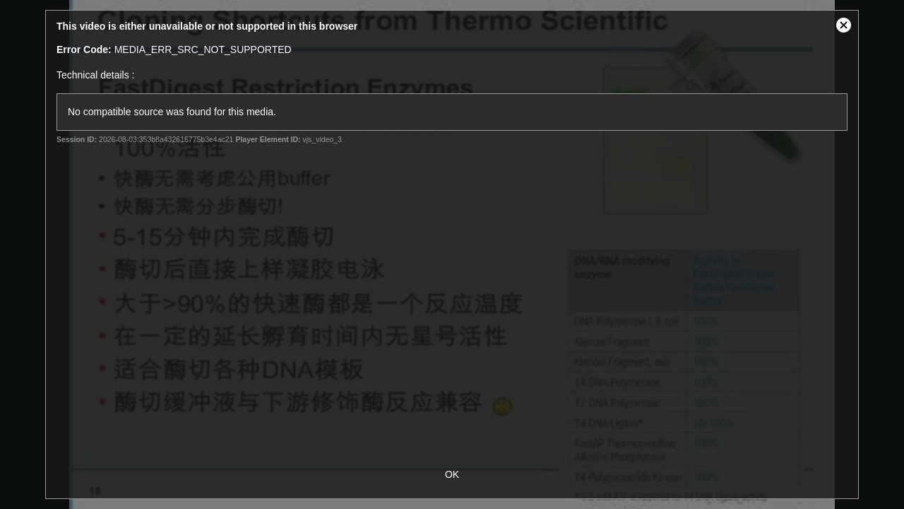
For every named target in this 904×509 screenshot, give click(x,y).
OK (452, 474)
